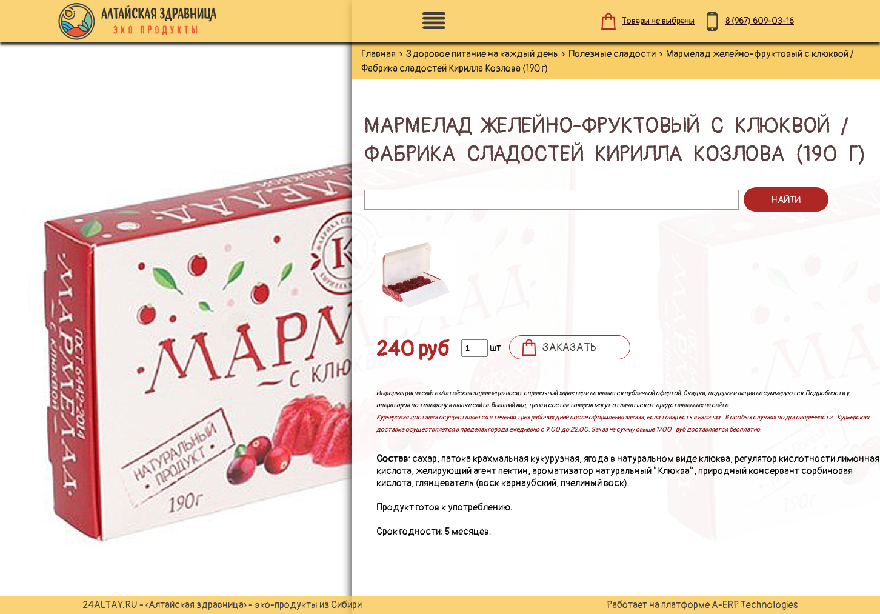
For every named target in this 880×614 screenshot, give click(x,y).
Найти (786, 200)
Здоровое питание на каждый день (482, 54)
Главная (378, 54)
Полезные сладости (612, 54)
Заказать (569, 348)
